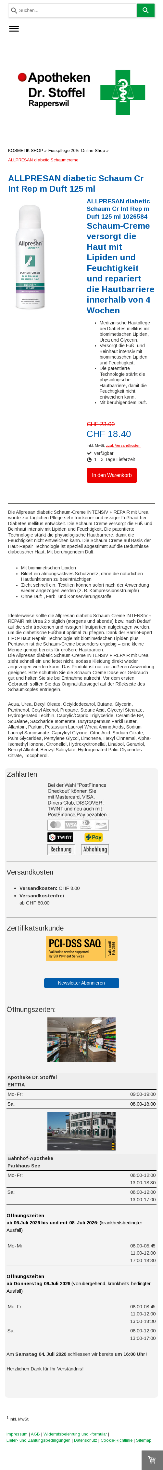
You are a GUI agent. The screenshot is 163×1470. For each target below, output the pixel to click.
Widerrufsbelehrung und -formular (75, 1434)
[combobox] (72, 10)
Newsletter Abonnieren (81, 983)
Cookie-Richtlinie (116, 1440)
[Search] (146, 10)
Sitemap (144, 1440)
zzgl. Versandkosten (123, 445)
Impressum (17, 1434)
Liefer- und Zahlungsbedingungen (38, 1440)
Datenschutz (85, 1440)
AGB (35, 1434)
